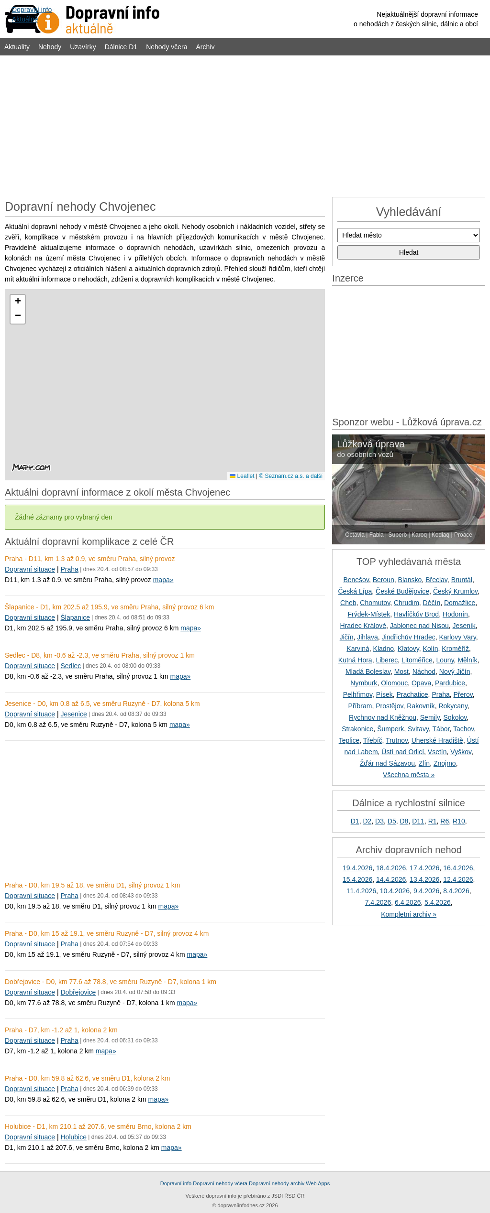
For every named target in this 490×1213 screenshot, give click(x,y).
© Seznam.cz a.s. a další (291, 476)
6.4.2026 (408, 902)
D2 (367, 821)
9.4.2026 (426, 891)
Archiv (205, 47)
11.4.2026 (361, 891)
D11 (418, 821)
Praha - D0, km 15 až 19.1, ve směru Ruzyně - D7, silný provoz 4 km (107, 933)
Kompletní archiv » (408, 914)
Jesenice (73, 714)
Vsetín (437, 752)
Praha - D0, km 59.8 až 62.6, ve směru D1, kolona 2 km (87, 1078)
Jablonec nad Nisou (419, 625)
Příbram (360, 706)
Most (401, 671)
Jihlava (367, 637)
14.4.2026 (391, 879)
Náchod (423, 671)
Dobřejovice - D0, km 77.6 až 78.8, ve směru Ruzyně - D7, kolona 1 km (110, 982)
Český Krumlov (455, 591)
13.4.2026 (424, 879)
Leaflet (242, 476)
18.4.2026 (391, 868)
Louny (445, 660)
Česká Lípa (355, 591)
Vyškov (460, 752)
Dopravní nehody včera (220, 1183)
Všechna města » (408, 775)
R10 (459, 821)
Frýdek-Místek (369, 614)
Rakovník (420, 706)
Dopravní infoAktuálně (32, 14)
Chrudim (406, 602)
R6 (444, 821)
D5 (392, 821)
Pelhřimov (357, 694)
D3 (379, 821)
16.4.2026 (458, 868)
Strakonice (357, 729)
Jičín (347, 637)
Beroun (383, 580)
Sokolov (455, 717)
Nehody (49, 47)
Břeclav (436, 580)
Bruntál (461, 580)
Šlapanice (75, 617)
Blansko (410, 580)
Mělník (467, 660)
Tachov (463, 729)
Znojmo (445, 763)
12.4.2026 (458, 879)
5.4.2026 (437, 902)
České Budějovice (402, 591)
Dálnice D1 (121, 47)
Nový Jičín (454, 671)
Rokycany (452, 706)
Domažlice (459, 602)
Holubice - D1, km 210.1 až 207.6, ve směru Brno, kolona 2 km (98, 1126)
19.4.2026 (357, 868)
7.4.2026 (378, 902)
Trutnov (397, 740)
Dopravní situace (30, 569)
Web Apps (318, 1183)
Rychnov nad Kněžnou (382, 717)
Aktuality (17, 47)
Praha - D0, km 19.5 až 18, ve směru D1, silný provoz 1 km (92, 885)
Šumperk (390, 729)
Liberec (387, 660)
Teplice (349, 740)
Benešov (355, 580)
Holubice (73, 1137)
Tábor (441, 729)
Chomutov (375, 602)
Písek (384, 694)
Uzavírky (83, 47)
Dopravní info (175, 1183)
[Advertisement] (245, 125)
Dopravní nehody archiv (276, 1183)
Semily (430, 717)
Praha (69, 569)
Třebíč (372, 740)
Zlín (424, 763)
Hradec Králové (363, 625)
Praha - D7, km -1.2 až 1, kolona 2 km (61, 1030)
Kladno (383, 648)
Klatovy (408, 648)
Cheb (348, 602)
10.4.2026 (395, 891)
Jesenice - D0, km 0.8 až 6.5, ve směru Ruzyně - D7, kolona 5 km (102, 703)
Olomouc (394, 683)
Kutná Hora (355, 660)
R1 (432, 821)
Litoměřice (417, 660)
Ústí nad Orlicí (402, 752)
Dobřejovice (78, 992)
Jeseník (464, 625)
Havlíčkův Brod (416, 614)
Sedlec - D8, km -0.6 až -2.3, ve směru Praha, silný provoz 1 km (100, 655)
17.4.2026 (424, 868)
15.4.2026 (357, 879)
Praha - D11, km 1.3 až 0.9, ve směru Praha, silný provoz (90, 559)
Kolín (430, 648)
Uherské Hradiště (437, 740)
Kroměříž (455, 648)
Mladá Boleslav (367, 671)
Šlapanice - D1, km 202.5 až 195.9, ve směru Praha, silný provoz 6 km (109, 607)
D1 (355, 821)
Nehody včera (166, 47)
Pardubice (450, 683)
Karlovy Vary (457, 637)
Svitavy (418, 729)
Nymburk (363, 683)
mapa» (163, 580)
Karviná (357, 648)
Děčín (432, 602)
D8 (404, 821)
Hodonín (455, 614)
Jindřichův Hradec (408, 637)
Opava (421, 683)
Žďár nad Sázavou (387, 763)
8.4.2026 (456, 891)
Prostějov (389, 706)
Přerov (463, 694)
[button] (18, 302)
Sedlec (70, 666)
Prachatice (412, 694)
